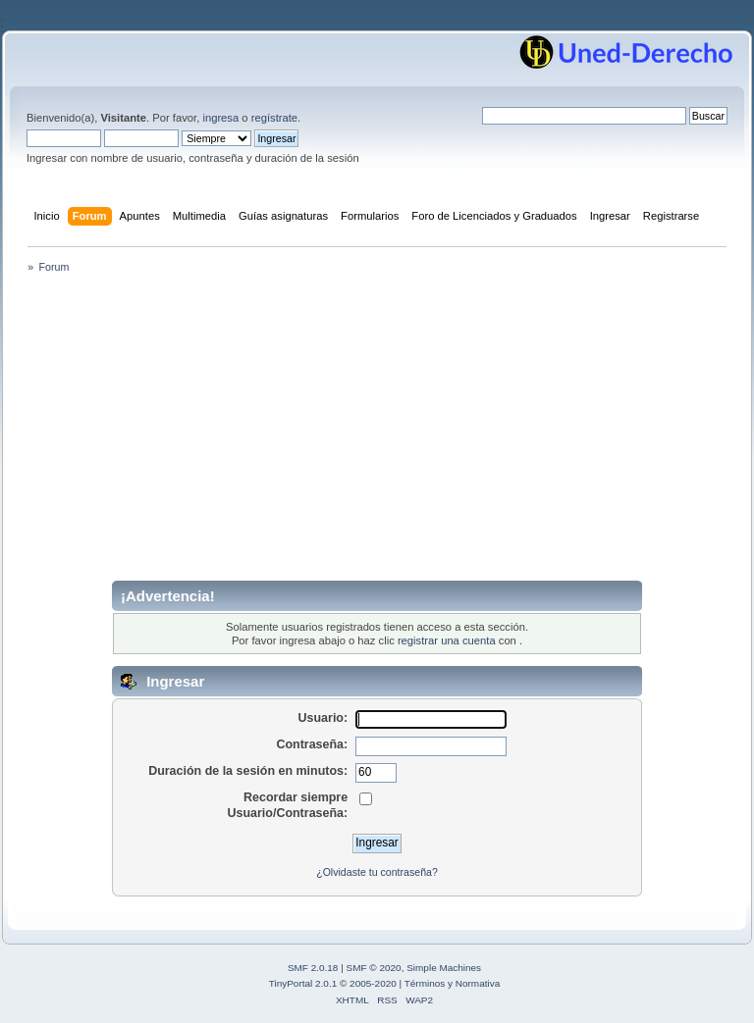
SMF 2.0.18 (313, 967)
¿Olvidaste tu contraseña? (377, 872)
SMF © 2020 (374, 967)
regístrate (274, 118)
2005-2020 (373, 983)
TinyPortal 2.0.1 (303, 983)
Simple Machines (443, 967)
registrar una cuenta (447, 640)
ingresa (220, 118)
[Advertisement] (377, 433)
